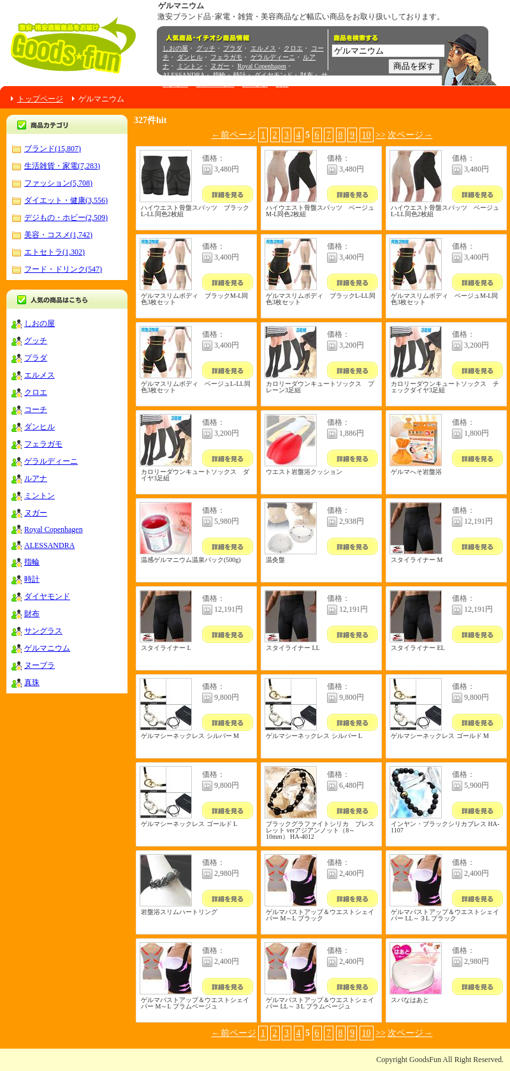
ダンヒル (190, 57)
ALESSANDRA (184, 74)
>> (380, 135)
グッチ (205, 48)
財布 (306, 74)
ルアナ (35, 478)
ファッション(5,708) (58, 183)
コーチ (35, 409)
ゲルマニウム (215, 83)
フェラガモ (226, 57)
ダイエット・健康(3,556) (66, 200)
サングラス (43, 630)
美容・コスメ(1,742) (58, 234)
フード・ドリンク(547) (63, 269)
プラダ (232, 48)
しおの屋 (175, 48)
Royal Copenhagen (262, 66)
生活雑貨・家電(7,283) (62, 165)
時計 (239, 74)
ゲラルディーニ (273, 57)
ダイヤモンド (273, 74)
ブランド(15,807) (52, 148)
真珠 (282, 83)
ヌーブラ (255, 83)
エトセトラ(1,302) (54, 251)
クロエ (293, 48)
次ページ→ (410, 135)
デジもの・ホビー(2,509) (66, 217)
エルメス (263, 48)
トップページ (40, 98)
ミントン (190, 66)
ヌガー (219, 66)
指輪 (219, 74)
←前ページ (234, 135)
